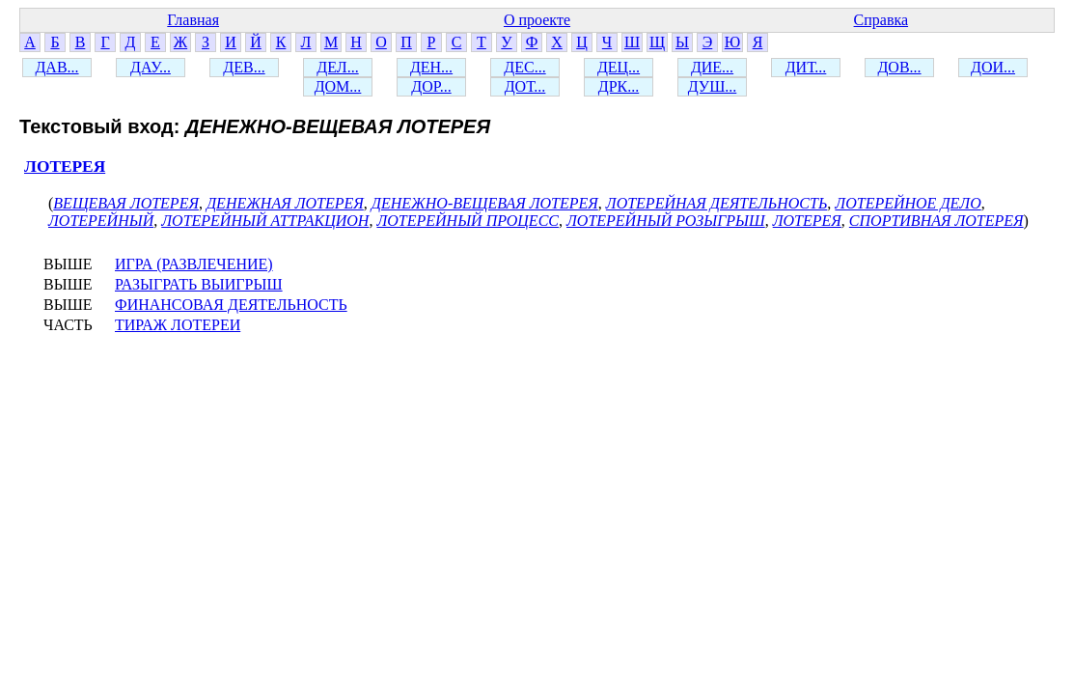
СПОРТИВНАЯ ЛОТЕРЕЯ (936, 220)
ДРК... (618, 86)
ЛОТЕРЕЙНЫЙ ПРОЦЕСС (467, 220)
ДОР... (431, 86)
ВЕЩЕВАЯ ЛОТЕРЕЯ (126, 203)
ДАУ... (150, 67)
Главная (193, 20)
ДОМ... (338, 86)
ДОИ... (993, 67)
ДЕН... (431, 67)
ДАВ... (56, 67)
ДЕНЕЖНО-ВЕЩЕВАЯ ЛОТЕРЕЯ (485, 203)
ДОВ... (899, 67)
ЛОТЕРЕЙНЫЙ (100, 220)
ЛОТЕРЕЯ (64, 166)
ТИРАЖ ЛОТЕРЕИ (177, 325)
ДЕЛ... (337, 67)
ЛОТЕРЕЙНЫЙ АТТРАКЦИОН (265, 220)
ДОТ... (525, 86)
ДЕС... (524, 67)
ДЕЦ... (618, 67)
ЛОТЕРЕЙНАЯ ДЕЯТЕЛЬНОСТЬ (717, 203)
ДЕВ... (243, 67)
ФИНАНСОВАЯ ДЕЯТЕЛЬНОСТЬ (231, 304)
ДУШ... (712, 86)
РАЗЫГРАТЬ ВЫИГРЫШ (199, 284)
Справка (881, 20)
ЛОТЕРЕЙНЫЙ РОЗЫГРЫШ (665, 220)
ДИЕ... (712, 67)
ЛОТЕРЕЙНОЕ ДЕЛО (907, 203)
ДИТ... (806, 67)
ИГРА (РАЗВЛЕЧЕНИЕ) (194, 264)
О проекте (537, 20)
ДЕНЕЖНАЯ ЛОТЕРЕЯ (285, 203)
